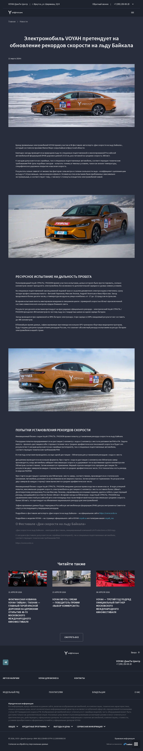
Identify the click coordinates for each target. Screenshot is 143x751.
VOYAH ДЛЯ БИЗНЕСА (49, 678)
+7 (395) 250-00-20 (124, 664)
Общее (11, 726)
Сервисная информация (90, 726)
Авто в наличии (11, 678)
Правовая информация (125, 738)
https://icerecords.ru (108, 513)
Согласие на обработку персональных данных (28, 744)
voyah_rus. (109, 518)
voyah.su (83, 518)
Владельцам (98, 692)
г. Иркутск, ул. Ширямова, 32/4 (45, 4)
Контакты (79, 678)
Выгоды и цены (62, 726)
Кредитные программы (34, 726)
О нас (137, 692)
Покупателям (56, 692)
